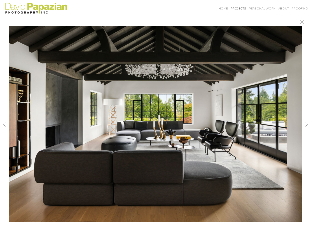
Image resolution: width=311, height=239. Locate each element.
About (283, 8)
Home (223, 8)
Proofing (300, 8)
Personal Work (262, 8)
